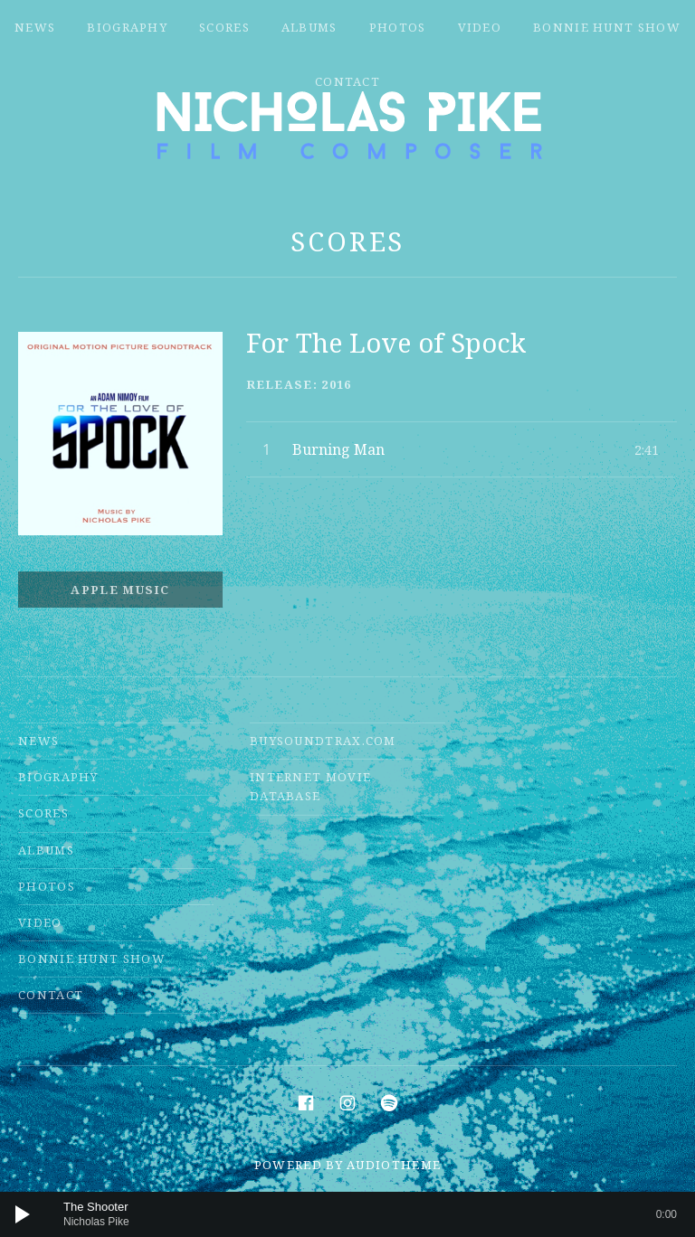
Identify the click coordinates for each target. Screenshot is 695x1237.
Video (480, 27)
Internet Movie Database (310, 786)
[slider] (370, 1214)
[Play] (22, 1214)
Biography (127, 27)
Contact (347, 81)
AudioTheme (394, 1165)
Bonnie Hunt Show (607, 27)
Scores (224, 27)
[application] (347, 1214)
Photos (397, 27)
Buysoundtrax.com (323, 740)
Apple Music (120, 589)
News (34, 27)
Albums (309, 27)
